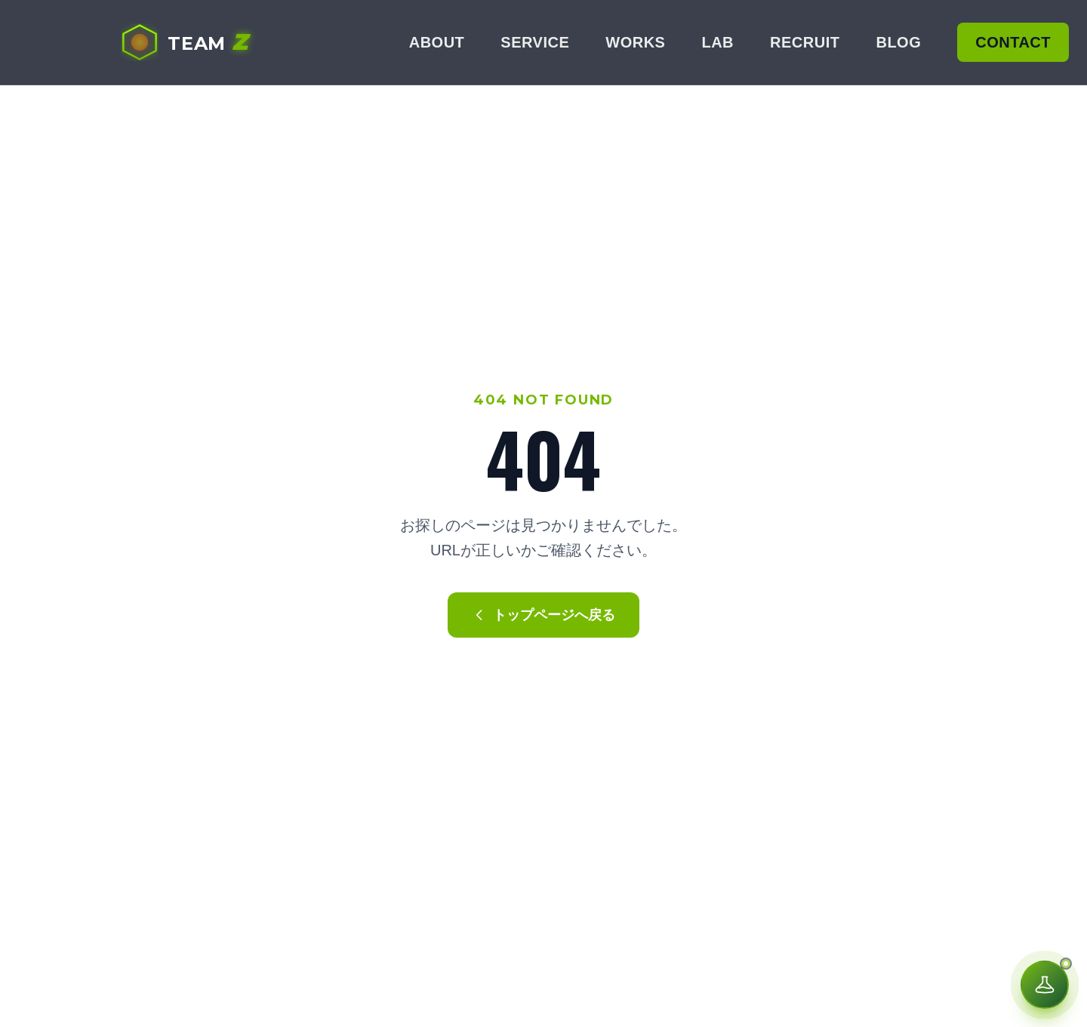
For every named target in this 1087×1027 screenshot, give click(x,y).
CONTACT (1013, 42)
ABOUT (437, 42)
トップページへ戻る (543, 615)
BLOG (898, 42)
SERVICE (534, 42)
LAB (717, 42)
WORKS (635, 42)
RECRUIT (804, 42)
